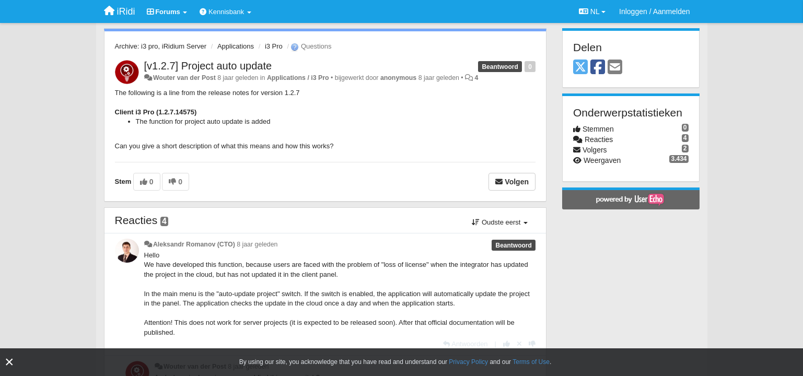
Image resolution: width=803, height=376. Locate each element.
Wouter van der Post (184, 77)
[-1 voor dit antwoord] (532, 344)
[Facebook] (597, 67)
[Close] (9, 362)
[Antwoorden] (465, 344)
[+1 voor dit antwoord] (506, 344)
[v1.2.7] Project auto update (208, 66)
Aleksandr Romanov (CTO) (194, 244)
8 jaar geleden (257, 244)
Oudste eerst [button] (500, 222)
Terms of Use (531, 362)
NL (592, 11)
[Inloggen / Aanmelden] (654, 11)
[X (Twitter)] (580, 67)
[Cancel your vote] (519, 344)
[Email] (615, 67)
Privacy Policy (468, 362)
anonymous (398, 77)
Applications (235, 46)
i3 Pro (274, 46)
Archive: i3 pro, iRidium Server (161, 46)
